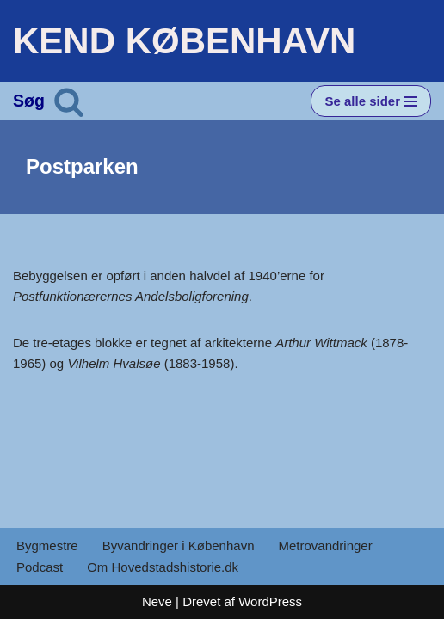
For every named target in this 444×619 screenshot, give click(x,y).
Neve (157, 601)
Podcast (39, 567)
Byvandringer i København (178, 545)
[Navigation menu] (371, 101)
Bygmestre (47, 545)
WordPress (270, 601)
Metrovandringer (325, 545)
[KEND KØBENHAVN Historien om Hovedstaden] (184, 41)
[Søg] (68, 101)
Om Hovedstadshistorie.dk (162, 567)
